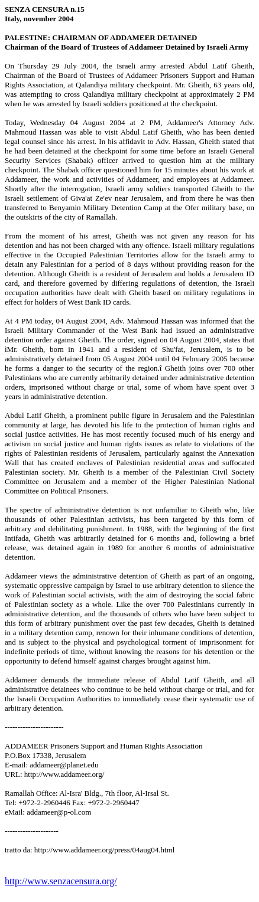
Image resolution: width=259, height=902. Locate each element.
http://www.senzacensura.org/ (61, 881)
